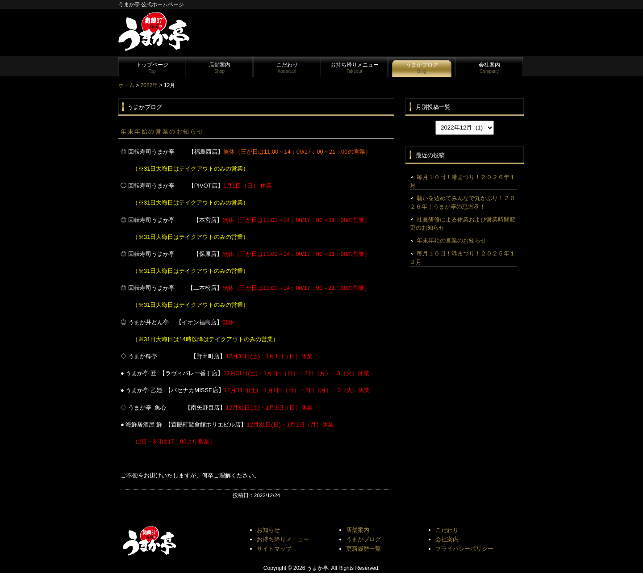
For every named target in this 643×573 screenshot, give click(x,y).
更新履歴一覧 (363, 548)
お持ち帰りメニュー (354, 68)
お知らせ (268, 530)
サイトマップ (274, 548)
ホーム (126, 85)
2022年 (149, 85)
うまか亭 (317, 568)
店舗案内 (219, 68)
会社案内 (489, 68)
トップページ (152, 68)
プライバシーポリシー (464, 548)
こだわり (287, 68)
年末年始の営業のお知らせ (162, 131)
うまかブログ (422, 68)
